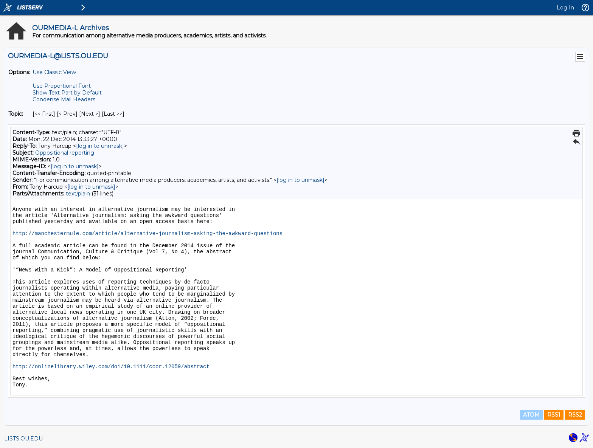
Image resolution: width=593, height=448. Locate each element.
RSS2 (575, 414)
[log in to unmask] (100, 146)
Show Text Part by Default (67, 92)
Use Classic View (54, 72)
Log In (565, 7)
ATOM (531, 414)
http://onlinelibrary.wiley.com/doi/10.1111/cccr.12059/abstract (111, 367)
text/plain (78, 193)
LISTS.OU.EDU (23, 438)
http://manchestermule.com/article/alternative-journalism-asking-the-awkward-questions (147, 234)
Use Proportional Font (62, 85)
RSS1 (553, 414)
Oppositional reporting (64, 152)
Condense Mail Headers (64, 99)
